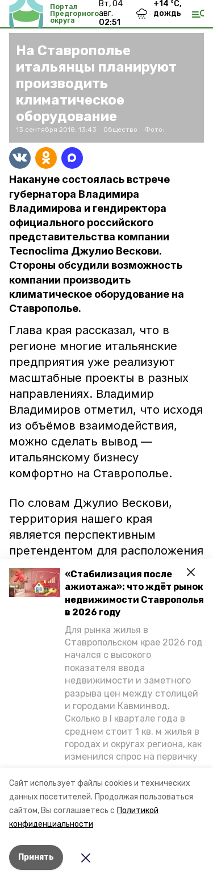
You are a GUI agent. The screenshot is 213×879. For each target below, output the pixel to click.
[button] (34, 582)
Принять (36, 857)
